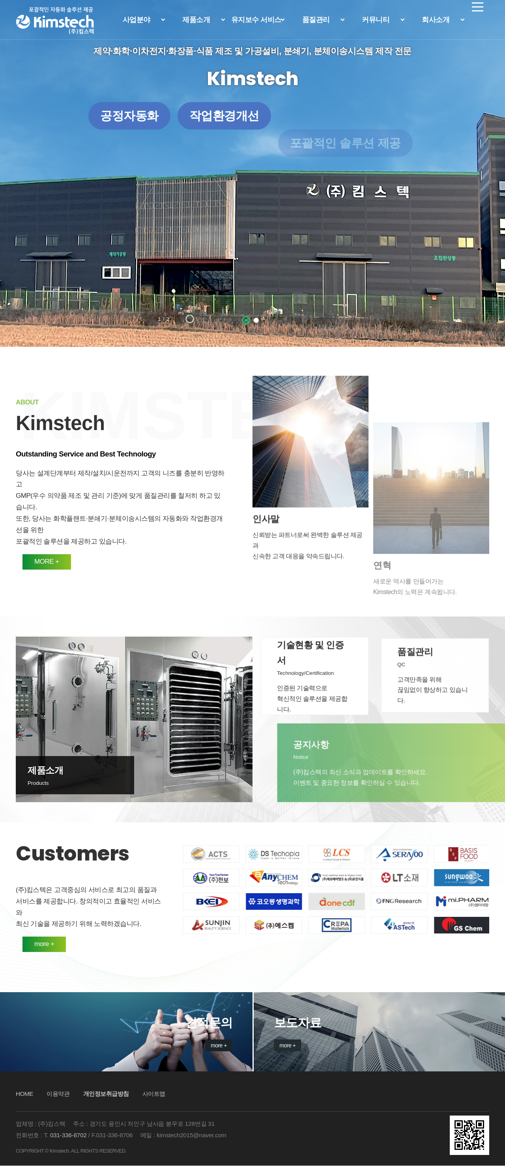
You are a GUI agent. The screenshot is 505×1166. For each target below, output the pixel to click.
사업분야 (136, 20)
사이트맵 (153, 1094)
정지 (43, 315)
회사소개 (435, 20)
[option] (252, 173)
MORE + (25, 561)
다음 (58, 315)
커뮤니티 (375, 20)
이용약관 (58, 1094)
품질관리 (316, 20)
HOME (24, 1094)
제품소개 (196, 20)
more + (22, 944)
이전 (28, 315)
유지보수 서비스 (256, 20)
